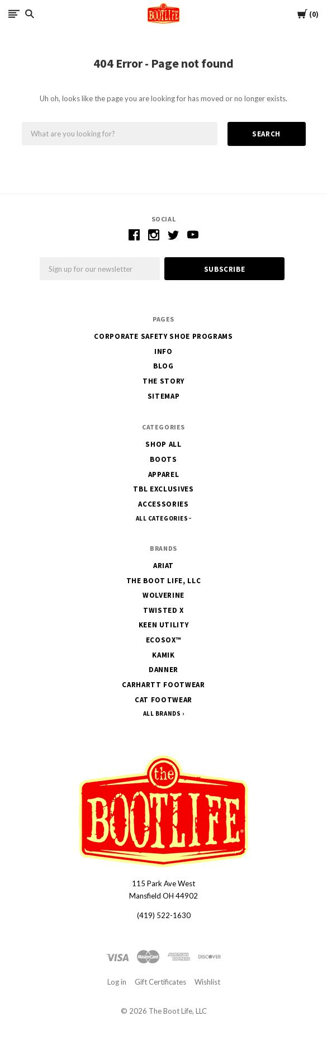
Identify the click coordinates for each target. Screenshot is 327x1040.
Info (163, 351)
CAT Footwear (163, 700)
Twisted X (163, 610)
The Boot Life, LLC (163, 580)
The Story (163, 381)
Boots (163, 459)
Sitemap (164, 396)
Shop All (163, 444)
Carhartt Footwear (163, 684)
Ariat (163, 565)
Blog (163, 366)
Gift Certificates (160, 981)
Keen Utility (164, 625)
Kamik (163, 655)
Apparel (163, 474)
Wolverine (163, 595)
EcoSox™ (164, 640)
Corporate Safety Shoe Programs (163, 336)
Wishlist (207, 981)
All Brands (162, 713)
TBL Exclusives (163, 489)
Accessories (163, 504)
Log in (116, 981)
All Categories (162, 518)
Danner (163, 669)
